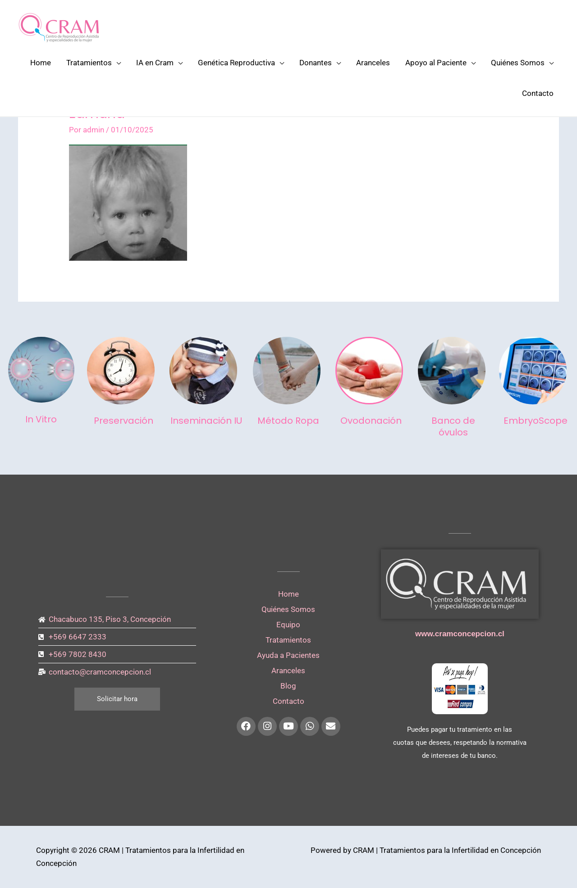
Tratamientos (89, 62)
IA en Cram (155, 62)
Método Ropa (288, 420)
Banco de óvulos (453, 426)
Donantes (315, 62)
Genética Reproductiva (236, 62)
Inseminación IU (206, 420)
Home (40, 62)
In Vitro (41, 419)
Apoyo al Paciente (436, 62)
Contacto (538, 93)
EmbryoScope (536, 420)
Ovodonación (371, 420)
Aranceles (373, 62)
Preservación (123, 420)
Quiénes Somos (518, 62)
